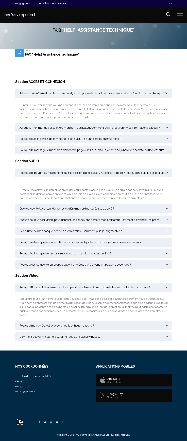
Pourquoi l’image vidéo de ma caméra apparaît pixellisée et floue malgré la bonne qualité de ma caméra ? (85, 287)
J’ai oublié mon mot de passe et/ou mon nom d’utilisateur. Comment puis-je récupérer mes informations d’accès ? (90, 127)
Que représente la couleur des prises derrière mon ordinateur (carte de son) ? (67, 208)
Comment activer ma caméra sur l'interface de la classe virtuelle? (60, 336)
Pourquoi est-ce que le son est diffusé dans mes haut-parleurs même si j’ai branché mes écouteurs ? (81, 242)
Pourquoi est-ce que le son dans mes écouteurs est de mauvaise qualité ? (65, 253)
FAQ (57, 30)
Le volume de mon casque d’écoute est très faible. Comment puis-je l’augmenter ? (71, 231)
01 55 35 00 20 (23, 3)
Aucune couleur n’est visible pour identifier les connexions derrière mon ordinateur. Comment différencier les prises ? (91, 220)
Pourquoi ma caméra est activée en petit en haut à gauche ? (57, 325)
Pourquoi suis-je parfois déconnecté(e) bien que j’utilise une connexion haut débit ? (70, 138)
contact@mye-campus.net (52, 3)
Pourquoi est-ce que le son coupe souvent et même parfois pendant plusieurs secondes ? (75, 264)
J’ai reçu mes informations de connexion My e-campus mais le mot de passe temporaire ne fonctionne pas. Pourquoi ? (93, 93)
